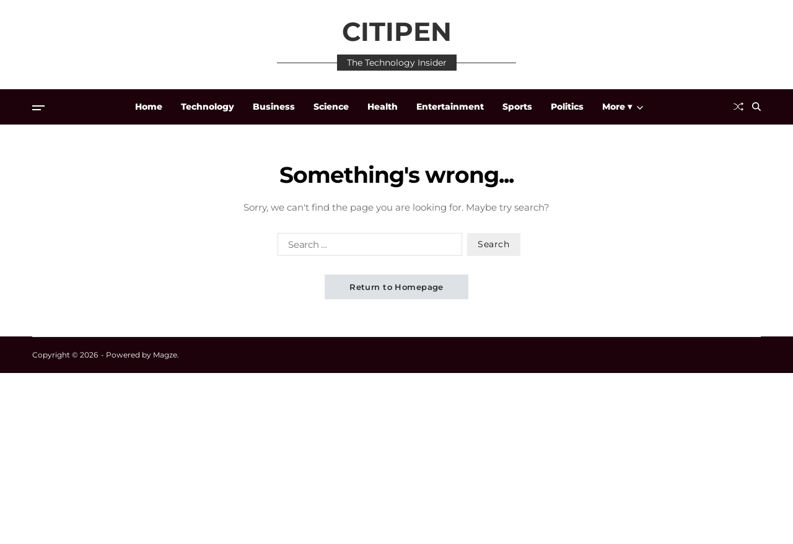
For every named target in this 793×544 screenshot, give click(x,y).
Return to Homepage (396, 287)
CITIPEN (397, 32)
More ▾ (622, 106)
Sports (517, 106)
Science (331, 106)
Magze (165, 354)
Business (274, 106)
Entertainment (450, 106)
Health (382, 106)
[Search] (756, 106)
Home (148, 106)
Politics (567, 106)
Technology (207, 106)
